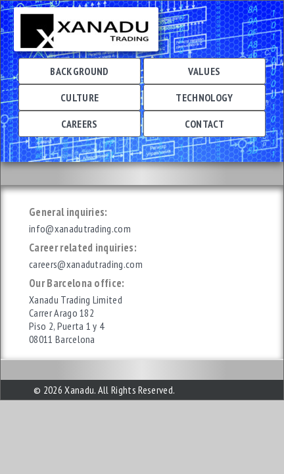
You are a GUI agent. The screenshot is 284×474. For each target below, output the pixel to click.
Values (204, 71)
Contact (204, 123)
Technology (204, 97)
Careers (79, 123)
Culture (79, 97)
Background (79, 71)
